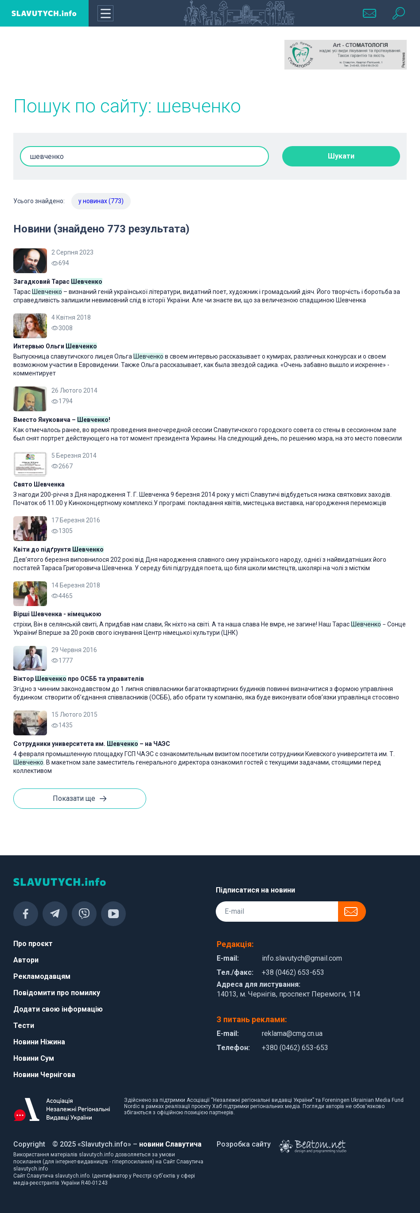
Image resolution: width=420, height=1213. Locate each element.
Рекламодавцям (41, 976)
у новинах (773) (101, 201)
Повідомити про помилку (56, 993)
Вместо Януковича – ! (61, 419)
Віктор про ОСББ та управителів (78, 678)
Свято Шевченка (39, 484)
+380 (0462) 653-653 (295, 1047)
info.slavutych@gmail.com (302, 958)
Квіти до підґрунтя (58, 549)
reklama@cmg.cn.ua (292, 1033)
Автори (26, 960)
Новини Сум (33, 1058)
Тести (23, 1025)
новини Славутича (170, 1144)
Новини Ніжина (39, 1042)
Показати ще (80, 799)
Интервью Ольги (55, 346)
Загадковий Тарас (57, 281)
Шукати (341, 156)
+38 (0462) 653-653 (293, 972)
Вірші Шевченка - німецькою (57, 614)
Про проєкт (33, 943)
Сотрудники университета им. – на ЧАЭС (91, 743)
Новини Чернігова (44, 1074)
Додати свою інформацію (58, 1009)
